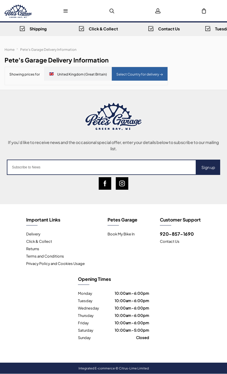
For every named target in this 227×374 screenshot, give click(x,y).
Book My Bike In (121, 234)
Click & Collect (39, 241)
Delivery (33, 234)
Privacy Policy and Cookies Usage (55, 263)
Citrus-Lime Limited (134, 368)
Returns (32, 248)
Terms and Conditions (45, 256)
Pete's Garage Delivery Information (48, 49)
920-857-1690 (177, 233)
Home (10, 49)
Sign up (208, 167)
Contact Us (169, 241)
